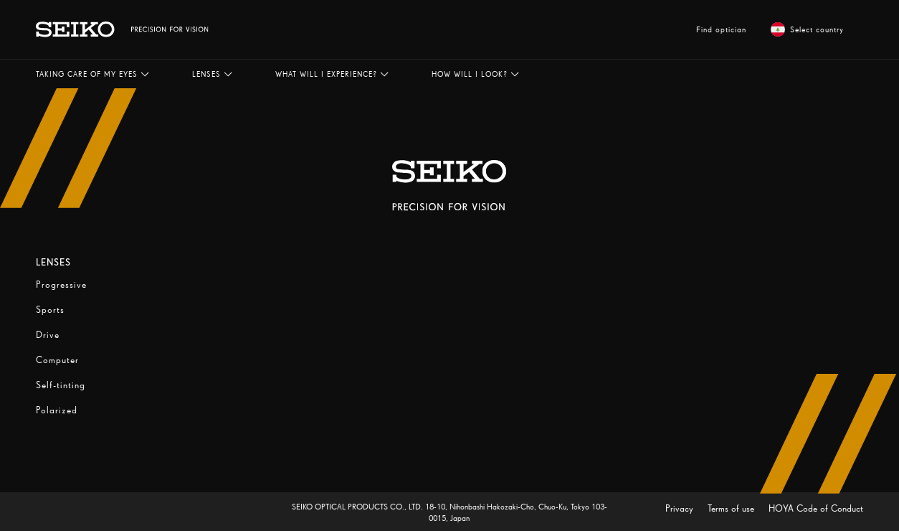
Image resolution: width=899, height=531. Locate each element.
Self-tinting (60, 385)
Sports (50, 309)
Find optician (721, 29)
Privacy (680, 508)
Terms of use (732, 508)
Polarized (56, 410)
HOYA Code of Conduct (816, 508)
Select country (807, 29)
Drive (48, 334)
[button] (92, 74)
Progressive (61, 284)
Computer (57, 359)
